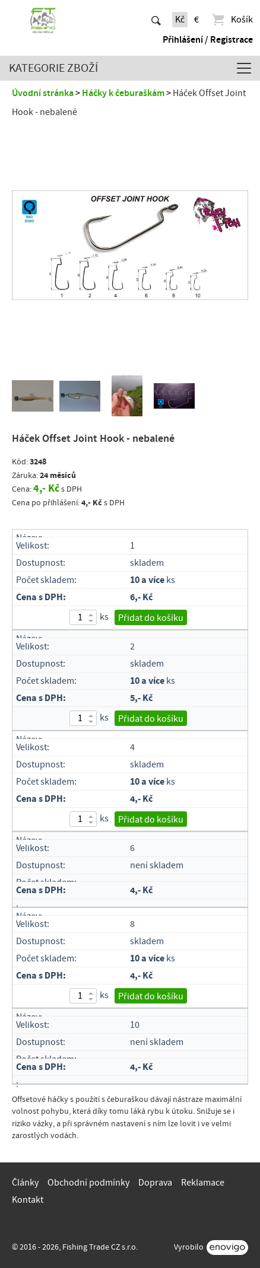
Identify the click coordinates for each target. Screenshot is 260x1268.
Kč (180, 19)
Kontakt (27, 1199)
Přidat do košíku (150, 618)
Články (25, 1182)
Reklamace (202, 1182)
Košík (232, 19)
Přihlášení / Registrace (208, 39)
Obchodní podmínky (88, 1182)
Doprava (155, 1182)
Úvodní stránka (43, 93)
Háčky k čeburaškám (123, 93)
